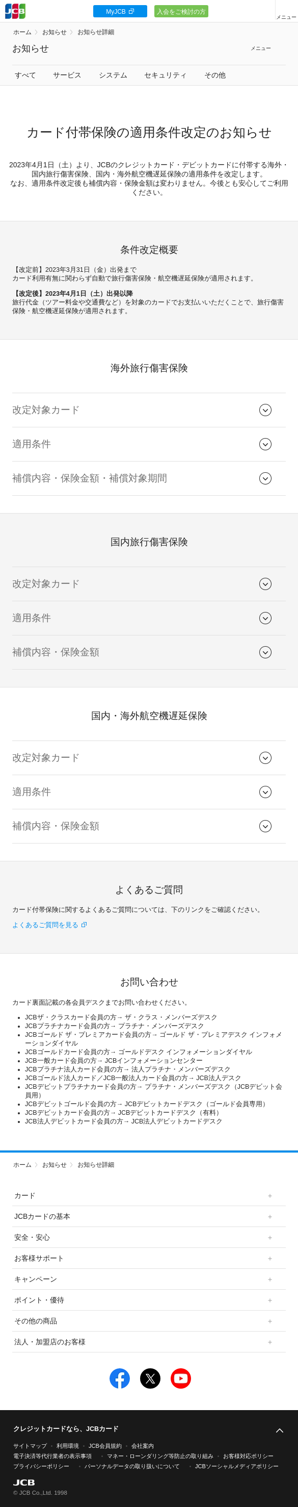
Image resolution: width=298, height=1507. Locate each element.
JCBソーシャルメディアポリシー (237, 1466)
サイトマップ (30, 1446)
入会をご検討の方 (181, 11)
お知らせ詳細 (95, 32)
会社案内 (142, 1446)
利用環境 (68, 1446)
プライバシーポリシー (41, 1466)
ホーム (22, 32)
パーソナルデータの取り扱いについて (132, 1466)
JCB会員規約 (105, 1446)
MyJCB (116, 11)
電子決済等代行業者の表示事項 (52, 1456)
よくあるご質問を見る (45, 925)
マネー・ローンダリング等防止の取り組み (160, 1456)
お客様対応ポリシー (248, 1456)
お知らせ (54, 32)
